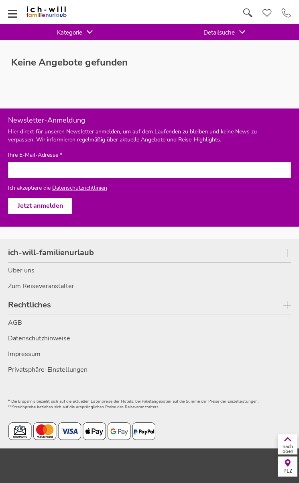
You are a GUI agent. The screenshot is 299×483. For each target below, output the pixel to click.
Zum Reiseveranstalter (41, 286)
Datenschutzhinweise (39, 338)
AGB (15, 322)
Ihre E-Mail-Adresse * (35, 155)
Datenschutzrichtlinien (79, 188)
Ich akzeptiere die (57, 188)
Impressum (24, 354)
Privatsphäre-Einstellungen (47, 369)
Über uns (21, 270)
